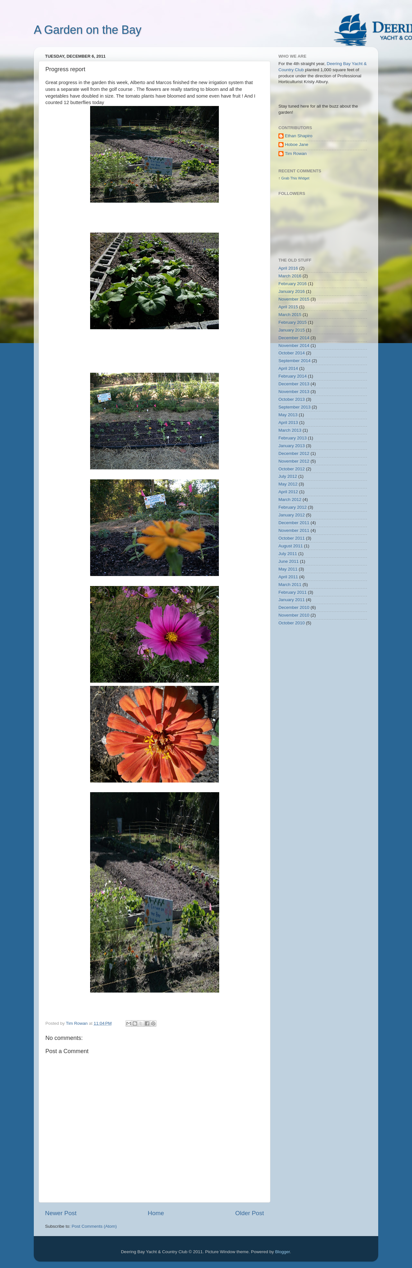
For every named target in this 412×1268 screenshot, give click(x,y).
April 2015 (288, 306)
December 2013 (293, 383)
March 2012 (289, 499)
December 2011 (293, 522)
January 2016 (291, 291)
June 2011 (288, 561)
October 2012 (291, 468)
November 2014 (293, 345)
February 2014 (292, 376)
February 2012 (292, 507)
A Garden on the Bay (87, 29)
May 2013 (287, 414)
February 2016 (292, 283)
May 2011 (287, 569)
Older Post (249, 1213)
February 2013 (292, 438)
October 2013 (291, 399)
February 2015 (292, 322)
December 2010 (293, 607)
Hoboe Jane (296, 144)
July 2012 (287, 476)
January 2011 (291, 599)
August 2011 (290, 545)
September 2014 (294, 360)
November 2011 (293, 530)
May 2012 (287, 484)
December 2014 (293, 337)
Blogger (282, 1251)
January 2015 (291, 330)
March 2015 (289, 314)
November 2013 (293, 391)
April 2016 (288, 268)
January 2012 (291, 515)
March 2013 (289, 430)
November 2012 (293, 461)
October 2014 (291, 353)
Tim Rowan (296, 153)
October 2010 (291, 622)
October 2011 (291, 538)
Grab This (289, 178)
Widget (303, 178)
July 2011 (287, 553)
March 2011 (289, 584)
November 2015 (293, 299)
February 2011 (292, 592)
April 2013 (288, 422)
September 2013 (294, 407)
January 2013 (291, 445)
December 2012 (293, 453)
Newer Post (61, 1213)
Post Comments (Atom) (94, 1226)
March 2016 (289, 276)
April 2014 (288, 368)
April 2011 (288, 576)
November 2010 (293, 615)
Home (156, 1213)
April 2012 (288, 491)
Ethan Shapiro (299, 135)
